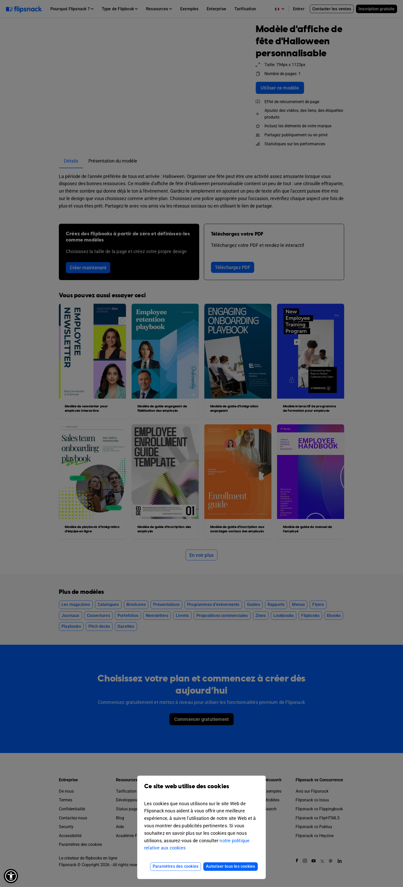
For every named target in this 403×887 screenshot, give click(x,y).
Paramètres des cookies (175, 866)
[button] (11, 876)
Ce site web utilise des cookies (201, 790)
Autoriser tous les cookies (230, 866)
